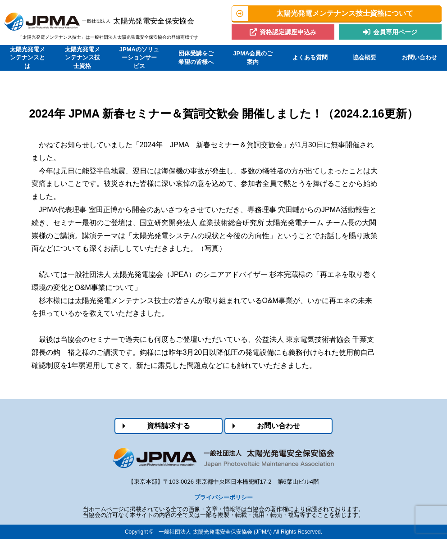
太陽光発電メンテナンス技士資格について (344, 13)
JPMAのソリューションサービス (139, 57)
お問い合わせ (419, 57)
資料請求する (168, 426)
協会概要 (364, 57)
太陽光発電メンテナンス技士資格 (82, 57)
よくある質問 (310, 57)
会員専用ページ (395, 32)
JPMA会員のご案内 (253, 57)
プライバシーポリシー (223, 497)
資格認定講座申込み (288, 32)
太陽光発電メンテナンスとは (27, 57)
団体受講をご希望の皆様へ (196, 57)
